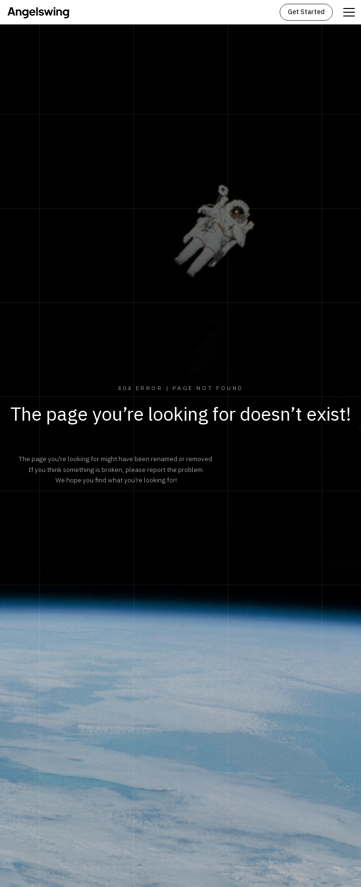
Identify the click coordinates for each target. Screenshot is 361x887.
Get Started (306, 12)
